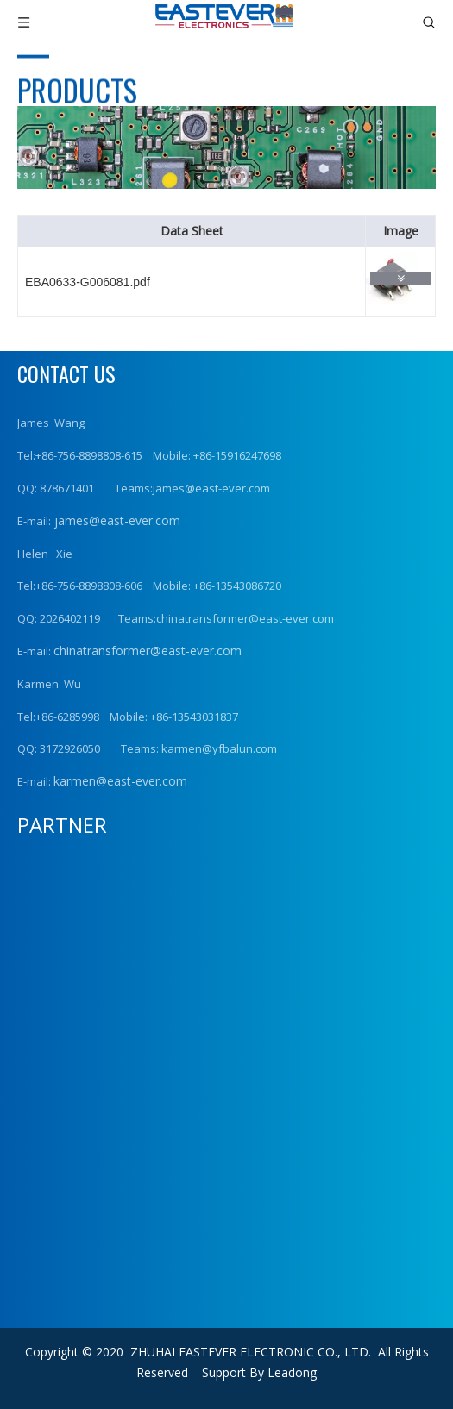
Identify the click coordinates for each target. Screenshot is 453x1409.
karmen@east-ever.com (120, 781)
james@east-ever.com (115, 520)
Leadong (292, 1372)
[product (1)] (226, 147)
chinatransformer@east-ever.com (147, 650)
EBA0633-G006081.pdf (87, 282)
